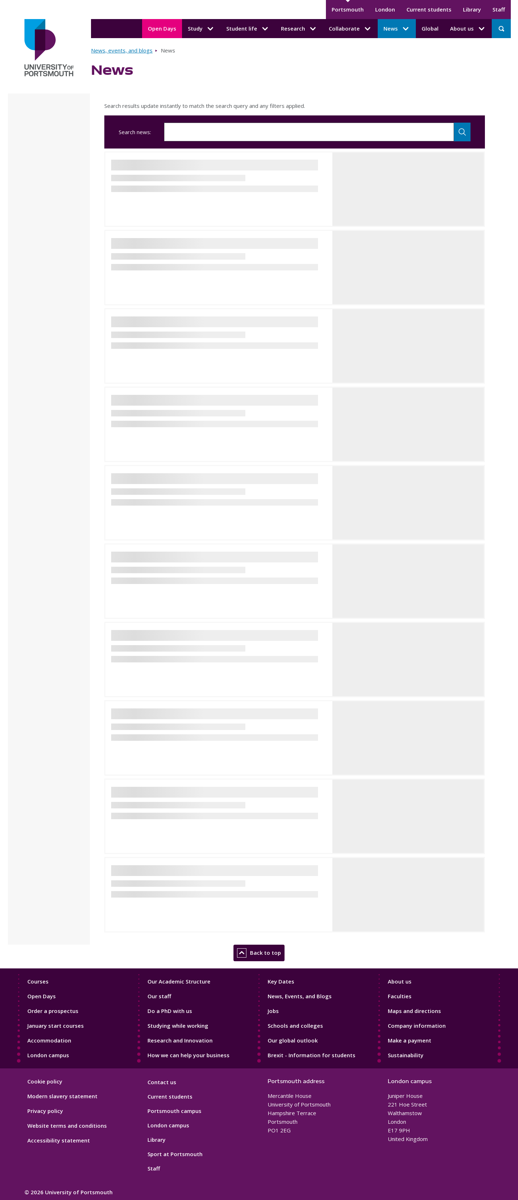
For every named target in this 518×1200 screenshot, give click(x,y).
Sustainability (405, 1055)
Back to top (259, 953)
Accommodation (49, 1040)
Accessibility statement (58, 1140)
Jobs (273, 1010)
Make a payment (409, 1040)
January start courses (55, 1025)
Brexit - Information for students (311, 1055)
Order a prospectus (52, 1010)
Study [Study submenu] (201, 28)
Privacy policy (45, 1110)
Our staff (159, 996)
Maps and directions (414, 1010)
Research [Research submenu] (299, 28)
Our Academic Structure (178, 981)
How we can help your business (188, 1055)
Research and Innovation (180, 1040)
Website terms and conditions (67, 1125)
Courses (38, 981)
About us (400, 981)
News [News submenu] (396, 28)
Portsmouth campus (174, 1110)
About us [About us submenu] (468, 28)
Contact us (161, 1082)
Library (472, 9)
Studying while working (177, 1025)
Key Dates (281, 981)
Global (430, 28)
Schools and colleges (295, 1025)
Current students (428, 9)
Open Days (162, 28)
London (385, 9)
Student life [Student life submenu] (247, 28)
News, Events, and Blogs (300, 996)
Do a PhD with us (169, 1010)
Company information (417, 1025)
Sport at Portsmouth (175, 1154)
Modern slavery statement (62, 1096)
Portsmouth (348, 9)
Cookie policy (44, 1081)
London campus (48, 1055)
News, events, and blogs (122, 50)
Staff (498, 9)
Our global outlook (293, 1040)
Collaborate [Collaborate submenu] (350, 28)
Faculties (400, 996)
